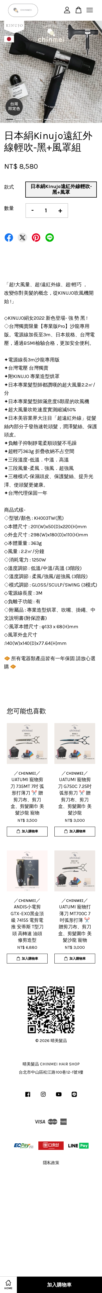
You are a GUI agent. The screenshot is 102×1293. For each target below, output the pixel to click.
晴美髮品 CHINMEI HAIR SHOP (51, 1064)
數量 (9, 208)
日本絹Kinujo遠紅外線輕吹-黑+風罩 (61, 189)
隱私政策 (51, 1162)
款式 (9, 187)
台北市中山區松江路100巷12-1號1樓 (51, 1072)
